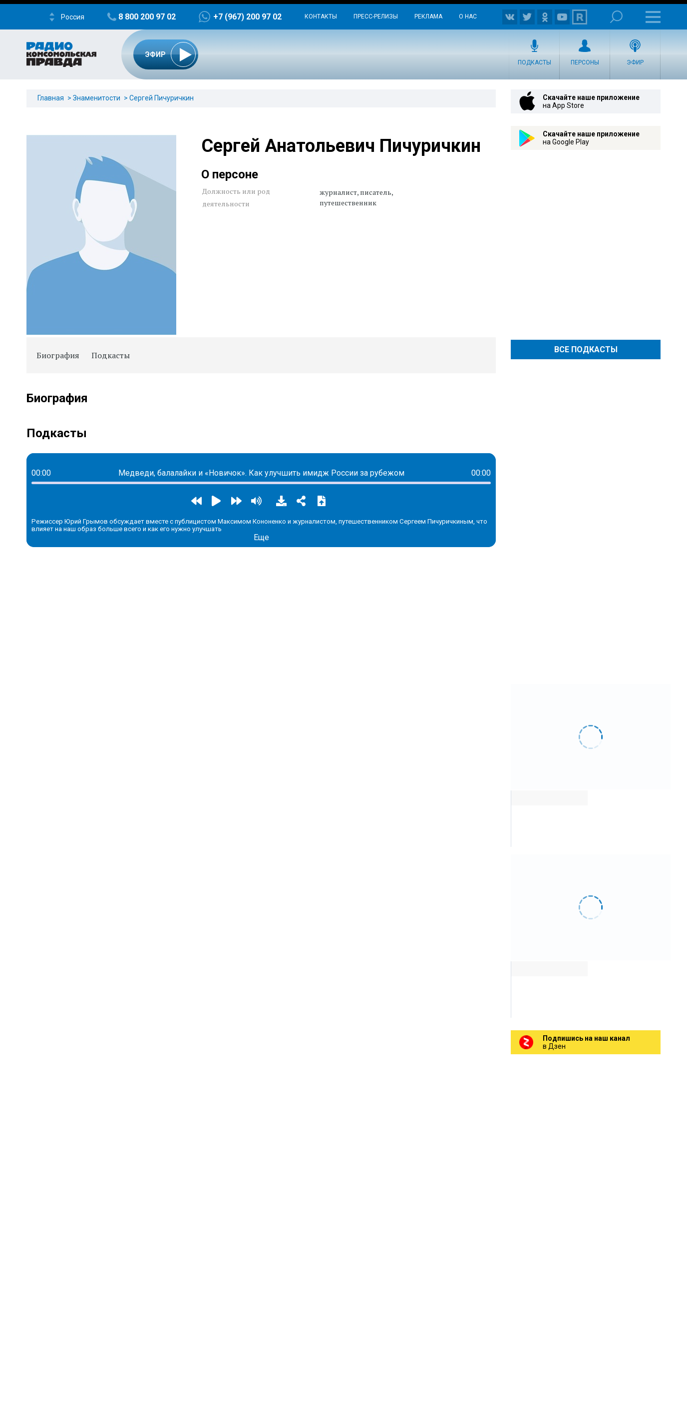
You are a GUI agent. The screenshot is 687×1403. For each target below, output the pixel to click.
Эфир (635, 62)
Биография (57, 355)
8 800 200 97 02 (147, 16)
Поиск (616, 16)
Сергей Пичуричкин (161, 98)
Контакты (321, 16)
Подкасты (534, 62)
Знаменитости (96, 98)
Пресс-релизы (375, 16)
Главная (50, 98)
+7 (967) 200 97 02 (247, 16)
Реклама (428, 16)
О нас (468, 16)
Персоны (585, 62)
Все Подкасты (586, 349)
